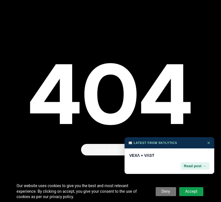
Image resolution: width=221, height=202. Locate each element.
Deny (166, 191)
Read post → (195, 166)
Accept (191, 191)
